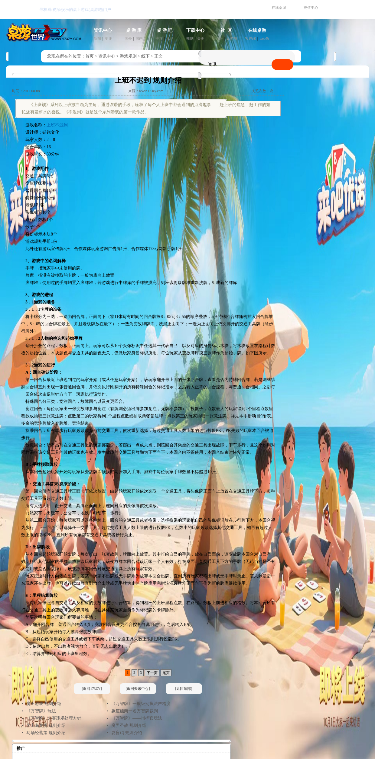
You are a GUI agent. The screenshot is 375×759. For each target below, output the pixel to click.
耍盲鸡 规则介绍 (126, 733)
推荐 (159, 38)
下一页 (152, 673)
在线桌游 (279, 7)
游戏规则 (128, 56)
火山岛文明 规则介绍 (46, 725)
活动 (170, 38)
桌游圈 (231, 38)
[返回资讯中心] (138, 689)
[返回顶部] (183, 689)
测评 (108, 38)
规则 (190, 38)
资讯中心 (103, 30)
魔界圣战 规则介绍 (128, 725)
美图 (200, 38)
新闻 (97, 38)
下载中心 (195, 30)
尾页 (166, 673)
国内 (139, 38)
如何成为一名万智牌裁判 (134, 711)
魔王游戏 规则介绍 (43, 703)
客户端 (250, 38)
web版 (264, 38)
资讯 (212, 64)
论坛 (219, 38)
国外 (128, 38)
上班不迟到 (57, 125)
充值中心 (311, 7)
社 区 (226, 30)
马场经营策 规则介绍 (46, 733)
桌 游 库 (134, 30)
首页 (89, 56)
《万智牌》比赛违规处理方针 (53, 718)
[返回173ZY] (92, 689)
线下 (145, 56)
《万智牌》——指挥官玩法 (136, 718)
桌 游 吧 (165, 30)
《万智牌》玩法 (41, 711)
